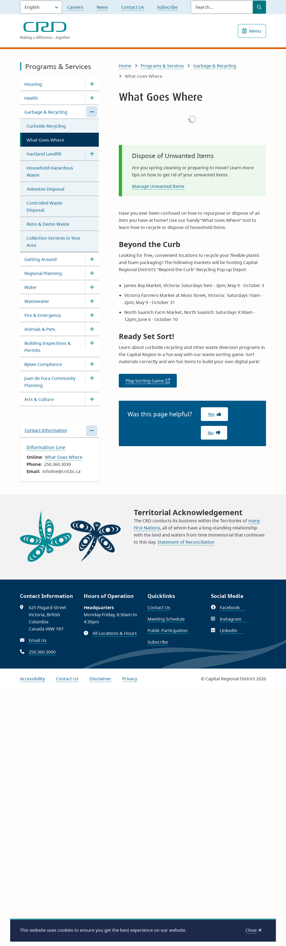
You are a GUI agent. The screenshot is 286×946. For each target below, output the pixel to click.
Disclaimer (100, 679)
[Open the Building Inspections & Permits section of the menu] (91, 342)
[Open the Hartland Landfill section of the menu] (91, 153)
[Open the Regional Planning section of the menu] (91, 273)
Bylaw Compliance (43, 364)
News (102, 7)
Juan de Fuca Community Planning (50, 381)
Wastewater (36, 301)
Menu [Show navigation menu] (255, 31)
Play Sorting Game (151, 382)
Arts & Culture (39, 399)
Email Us (38, 640)
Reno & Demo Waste (48, 224)
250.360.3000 (42, 652)
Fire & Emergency (42, 315)
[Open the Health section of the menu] (91, 97)
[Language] (41, 7)
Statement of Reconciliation (186, 542)
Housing (33, 84)
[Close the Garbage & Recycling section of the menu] (91, 111)
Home (125, 66)
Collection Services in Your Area (54, 241)
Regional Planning (43, 273)
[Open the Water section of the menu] (91, 287)
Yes (211, 414)
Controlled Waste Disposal (44, 206)
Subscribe (167, 7)
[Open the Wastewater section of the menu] (91, 301)
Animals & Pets (39, 329)
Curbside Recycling (46, 126)
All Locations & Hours (115, 633)
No (211, 433)
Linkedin (231, 630)
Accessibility (32, 679)
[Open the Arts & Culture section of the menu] (91, 399)
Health (31, 98)
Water (30, 287)
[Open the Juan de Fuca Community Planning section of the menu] (91, 377)
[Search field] (222, 7)
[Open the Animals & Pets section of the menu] (91, 328)
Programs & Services (162, 66)
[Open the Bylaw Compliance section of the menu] (91, 364)
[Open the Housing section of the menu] (91, 83)
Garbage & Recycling (45, 112)
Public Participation (168, 630)
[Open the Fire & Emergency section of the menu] (91, 314)
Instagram (233, 619)
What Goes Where (45, 140)
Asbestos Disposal (45, 189)
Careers (75, 7)
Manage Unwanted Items (158, 186)
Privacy (129, 679)
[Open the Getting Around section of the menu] (91, 259)
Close (251, 930)
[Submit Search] (259, 7)
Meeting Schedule (166, 619)
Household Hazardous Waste (50, 171)
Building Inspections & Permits (47, 346)
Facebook (233, 607)
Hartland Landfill (44, 154)
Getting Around (40, 259)
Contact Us (132, 7)
